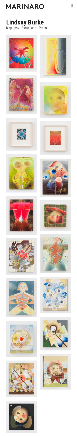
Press (43, 28)
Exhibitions (29, 28)
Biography (12, 28)
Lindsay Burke (25, 22)
